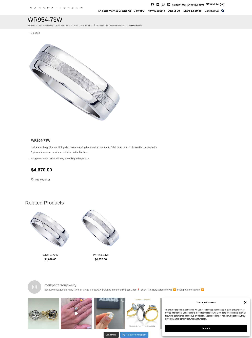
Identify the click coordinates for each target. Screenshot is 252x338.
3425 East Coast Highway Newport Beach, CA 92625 (138, 302)
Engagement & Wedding (54, 25)
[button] (245, 302)
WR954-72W (50, 192)
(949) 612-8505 (195, 4)
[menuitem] (115, 11)
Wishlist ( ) (215, 4)
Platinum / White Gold (110, 25)
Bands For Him (83, 25)
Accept (206, 328)
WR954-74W (101, 192)
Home (31, 25)
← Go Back (34, 33)
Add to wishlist (140, 77)
